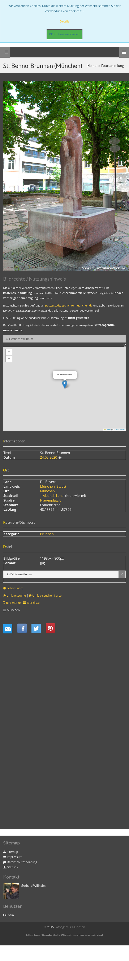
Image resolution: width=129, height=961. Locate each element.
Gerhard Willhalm (33, 885)
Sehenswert (13, 588)
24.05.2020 (49, 457)
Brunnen (47, 534)
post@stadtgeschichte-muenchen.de (69, 305)
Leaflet (107, 429)
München (47, 491)
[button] (64, 384)
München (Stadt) (53, 486)
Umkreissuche (14, 595)
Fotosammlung (112, 66)
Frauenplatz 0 (50, 500)
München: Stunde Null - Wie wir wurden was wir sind (64, 935)
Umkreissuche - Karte (45, 595)
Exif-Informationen (19, 574)
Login (8, 915)
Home (91, 66)
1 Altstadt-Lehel (52, 495)
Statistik (10, 867)
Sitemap (10, 852)
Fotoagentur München (70, 927)
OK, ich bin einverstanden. (64, 34)
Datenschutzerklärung (20, 862)
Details (64, 21)
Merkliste (31, 603)
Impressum (12, 857)
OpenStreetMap (119, 429)
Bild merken (12, 603)
